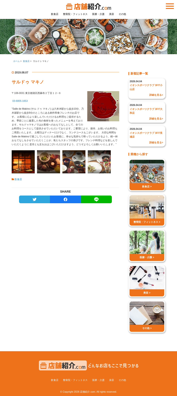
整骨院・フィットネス (75, 14)
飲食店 (54, 14)
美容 (111, 14)
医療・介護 (98, 14)
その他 (122, 14)
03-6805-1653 (20, 101)
